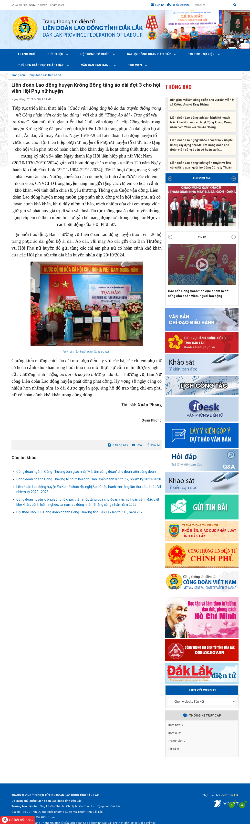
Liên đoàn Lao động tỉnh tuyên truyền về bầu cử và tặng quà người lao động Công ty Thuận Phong (200, 169)
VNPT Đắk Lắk (230, 795)
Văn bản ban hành (96, 65)
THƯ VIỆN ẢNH (202, 178)
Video (202, 236)
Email (137, 445)
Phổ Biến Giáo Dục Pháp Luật (41, 65)
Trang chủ (26, 54)
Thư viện (135, 65)
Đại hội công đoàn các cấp (149, 54)
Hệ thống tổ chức (95, 54)
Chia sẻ (153, 445)
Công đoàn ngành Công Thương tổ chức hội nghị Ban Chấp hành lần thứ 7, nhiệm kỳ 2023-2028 (88, 479)
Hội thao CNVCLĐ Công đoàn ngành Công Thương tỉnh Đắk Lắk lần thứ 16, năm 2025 (80, 512)
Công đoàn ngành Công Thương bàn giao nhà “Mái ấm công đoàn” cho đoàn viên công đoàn (86, 472)
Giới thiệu (55, 54)
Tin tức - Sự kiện (201, 54)
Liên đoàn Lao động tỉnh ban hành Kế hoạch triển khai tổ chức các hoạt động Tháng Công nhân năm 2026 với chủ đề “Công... (200, 124)
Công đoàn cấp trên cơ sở (44, 75)
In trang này (118, 445)
